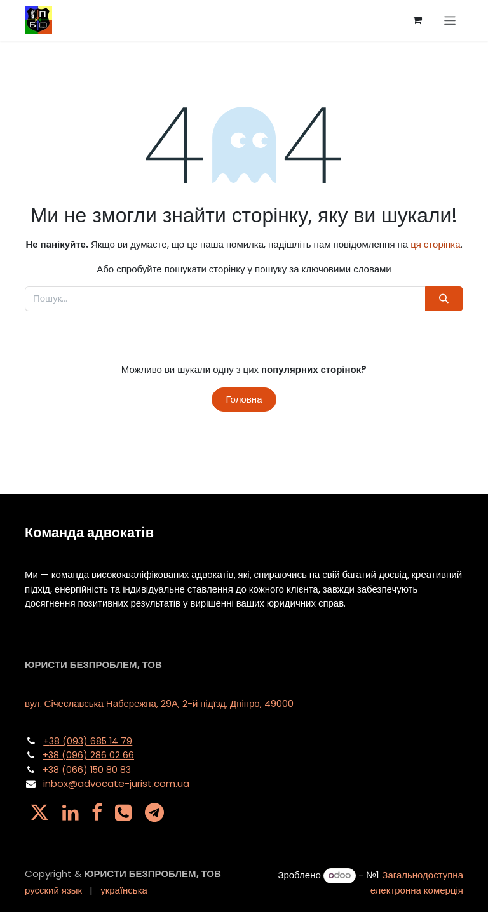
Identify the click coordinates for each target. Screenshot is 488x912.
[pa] (123, 812)
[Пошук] (444, 298)
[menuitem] (53, 891)
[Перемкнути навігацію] (450, 20)
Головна (244, 399)
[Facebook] (96, 812)
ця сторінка (435, 244)
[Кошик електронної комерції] (417, 20)
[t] (154, 812)
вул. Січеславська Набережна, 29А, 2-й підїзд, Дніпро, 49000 (159, 703)
